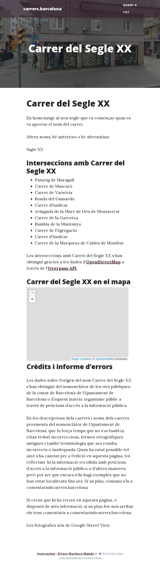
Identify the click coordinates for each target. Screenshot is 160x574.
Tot (126, 12)
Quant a (130, 5)
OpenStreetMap (103, 261)
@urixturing (46, 554)
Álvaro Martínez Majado (76, 554)
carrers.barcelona (42, 9)
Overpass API (62, 268)
